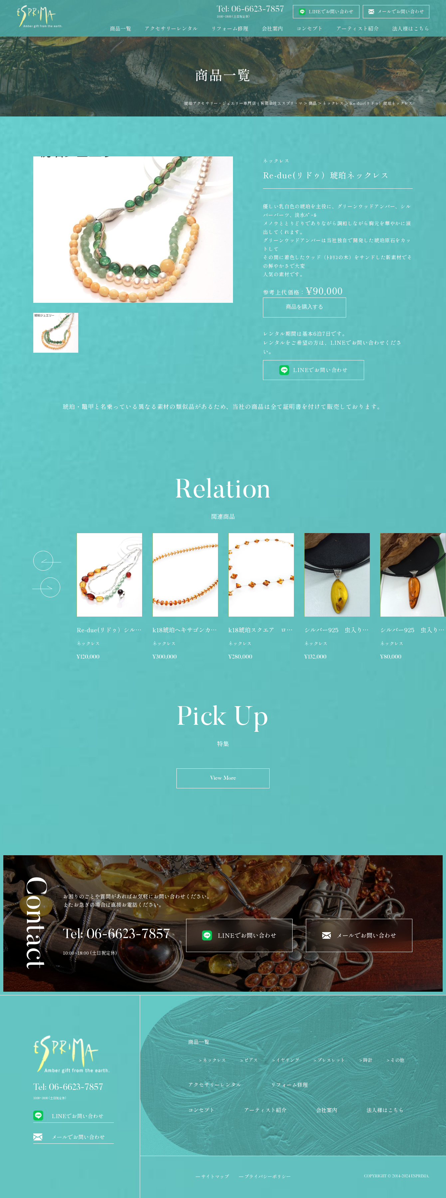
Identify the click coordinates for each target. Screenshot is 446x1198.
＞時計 (365, 1060)
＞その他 (395, 1060)
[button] (47, 561)
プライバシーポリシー (267, 1176)
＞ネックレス (212, 1060)
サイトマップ (215, 1176)
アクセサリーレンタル (171, 28)
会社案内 (272, 28)
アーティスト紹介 (357, 28)
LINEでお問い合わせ (320, 370)
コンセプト (309, 28)
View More (223, 778)
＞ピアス (248, 1060)
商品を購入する (304, 307)
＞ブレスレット (329, 1060)
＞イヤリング (285, 1060)
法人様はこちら (410, 28)
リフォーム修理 (229, 28)
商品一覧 (120, 28)
